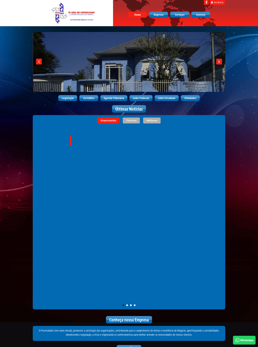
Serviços (179, 14)
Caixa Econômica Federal (94, 222)
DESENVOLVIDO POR (205, 339)
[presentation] (39, 61)
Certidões (88, 98)
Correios (199, 222)
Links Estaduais (166, 98)
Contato (200, 14)
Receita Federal (59, 222)
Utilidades (190, 98)
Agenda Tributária (114, 98)
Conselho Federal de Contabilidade (164, 222)
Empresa (158, 14)
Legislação (68, 98)
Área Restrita (217, 2)
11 (123, 164)
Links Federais (141, 98)
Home (137, 14)
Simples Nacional (129, 222)
